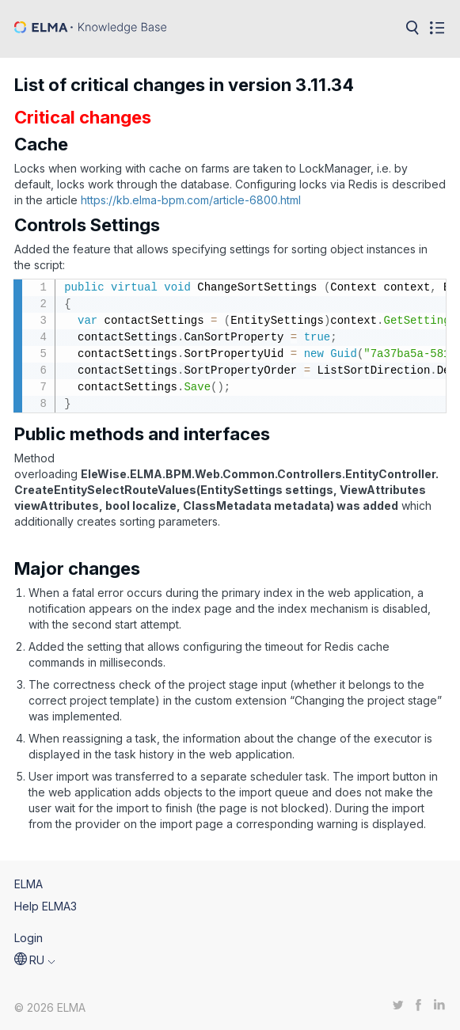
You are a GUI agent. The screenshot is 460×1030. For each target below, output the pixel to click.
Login (28, 937)
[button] (34, 960)
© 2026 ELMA (50, 1007)
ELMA (28, 884)
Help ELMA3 (45, 906)
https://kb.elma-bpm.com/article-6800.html (191, 200)
